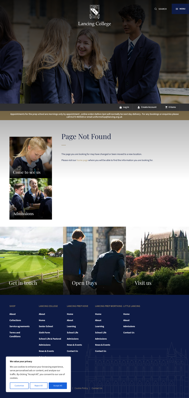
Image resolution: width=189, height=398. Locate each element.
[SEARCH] (163, 9)
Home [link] (42, 320)
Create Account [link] (149, 107)
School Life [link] (72, 332)
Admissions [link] (44, 345)
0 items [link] (172, 107)
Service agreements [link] (19, 326)
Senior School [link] (46, 326)
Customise (19, 385)
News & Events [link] (46, 351)
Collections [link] (15, 320)
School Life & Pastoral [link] (50, 338)
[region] (38, 374)
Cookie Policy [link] (81, 388)
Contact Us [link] (72, 351)
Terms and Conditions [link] (15, 334)
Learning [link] (71, 326)
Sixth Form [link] (44, 332)
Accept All (57, 385)
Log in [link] (126, 107)
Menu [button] (182, 8)
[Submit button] (156, 9)
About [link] (12, 314)
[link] (94, 16)
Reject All (39, 385)
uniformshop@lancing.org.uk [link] (107, 117)
